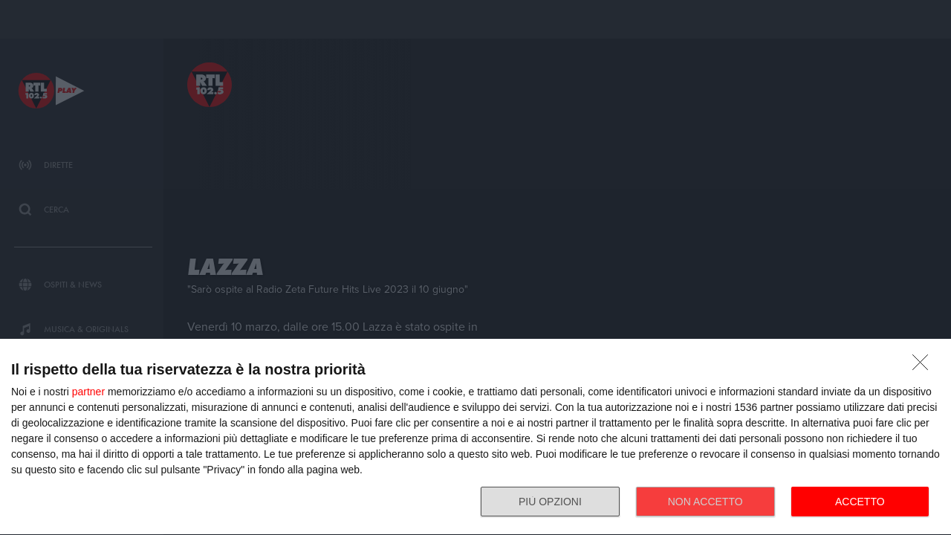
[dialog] (475, 437)
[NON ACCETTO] (924, 366)
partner (88, 391)
